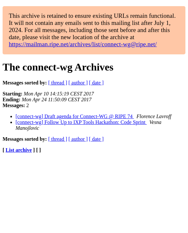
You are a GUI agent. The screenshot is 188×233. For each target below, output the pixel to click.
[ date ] (96, 82)
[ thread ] (57, 82)
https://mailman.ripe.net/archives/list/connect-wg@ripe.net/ (83, 44)
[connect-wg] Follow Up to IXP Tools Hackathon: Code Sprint (81, 122)
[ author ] (78, 82)
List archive (19, 150)
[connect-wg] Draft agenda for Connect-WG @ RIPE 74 (75, 116)
